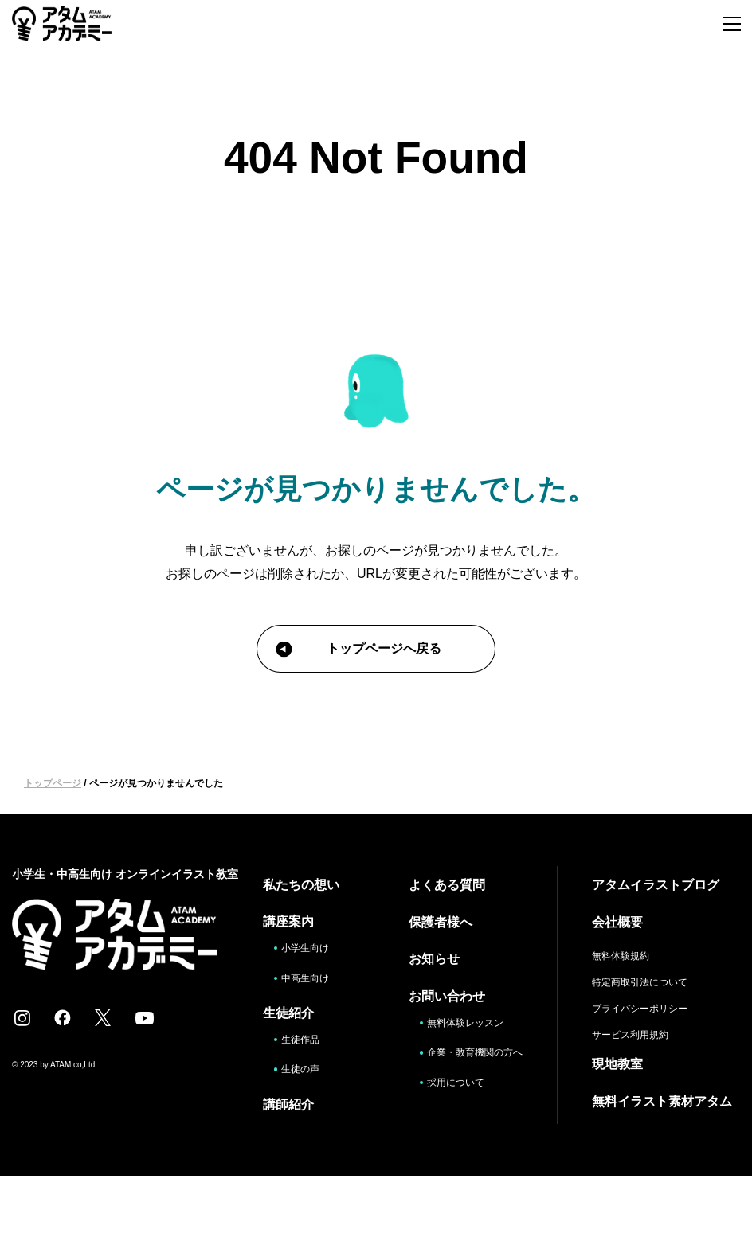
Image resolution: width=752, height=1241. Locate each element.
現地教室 (619, 1062)
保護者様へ (428, 920)
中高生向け (294, 1019)
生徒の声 (294, 1116)
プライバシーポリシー (642, 1007)
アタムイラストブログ (658, 884)
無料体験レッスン (460, 1019)
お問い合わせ (434, 994)
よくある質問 (434, 884)
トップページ (52, 783)
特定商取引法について (642, 980)
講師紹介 (277, 1151)
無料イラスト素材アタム (658, 1108)
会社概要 (619, 920)
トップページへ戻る (358, 650)
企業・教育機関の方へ (466, 1056)
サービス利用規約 (632, 1033)
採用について (449, 1093)
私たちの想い (283, 893)
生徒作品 (294, 1088)
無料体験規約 (623, 954)
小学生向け (294, 974)
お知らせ (421, 957)
